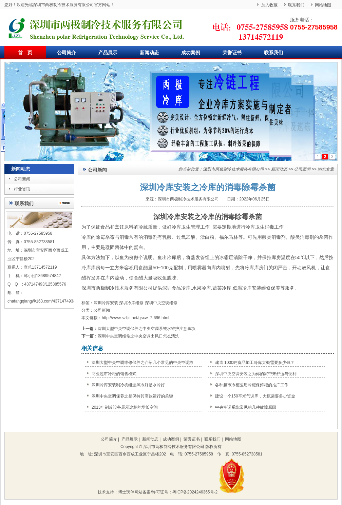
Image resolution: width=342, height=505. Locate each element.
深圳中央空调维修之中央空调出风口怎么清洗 (138, 336)
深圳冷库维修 (131, 302)
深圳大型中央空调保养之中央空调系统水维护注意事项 (146, 328)
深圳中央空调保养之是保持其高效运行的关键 (132, 396)
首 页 (25, 52)
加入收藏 (269, 5)
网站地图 (323, 5)
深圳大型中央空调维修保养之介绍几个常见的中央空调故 (142, 362)
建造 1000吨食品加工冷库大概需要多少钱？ (254, 362)
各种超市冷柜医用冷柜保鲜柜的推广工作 (251, 385)
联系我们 (296, 5)
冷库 (247, 288)
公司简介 (66, 52)
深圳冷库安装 (173, 216)
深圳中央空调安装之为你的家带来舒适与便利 (256, 373)
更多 (66, 203)
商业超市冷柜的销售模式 (114, 373)
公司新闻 (22, 179)
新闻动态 (149, 52)
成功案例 (190, 52)
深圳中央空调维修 (161, 302)
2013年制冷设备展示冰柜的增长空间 (125, 407)
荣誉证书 (232, 52)
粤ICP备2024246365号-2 (194, 492)
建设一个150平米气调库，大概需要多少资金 (255, 396)
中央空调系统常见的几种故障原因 (245, 407)
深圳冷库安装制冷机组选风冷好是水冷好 (128, 385)
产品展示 (107, 52)
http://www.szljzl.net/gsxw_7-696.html (135, 317)
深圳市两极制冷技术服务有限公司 (233, 169)
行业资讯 (22, 189)
